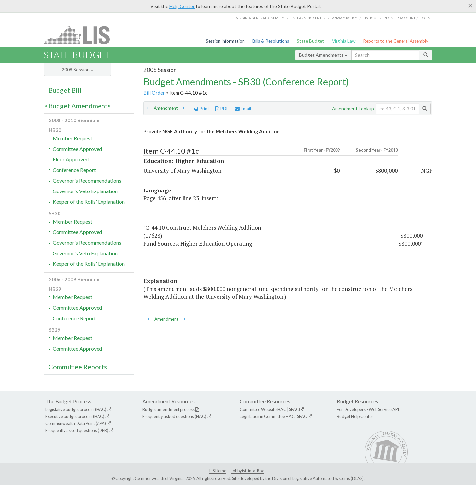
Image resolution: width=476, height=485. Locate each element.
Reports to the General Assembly (395, 41)
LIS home (370, 18)
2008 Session (77, 69)
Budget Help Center (355, 416)
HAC (281, 409)
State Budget (310, 41)
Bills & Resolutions (270, 41)
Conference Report (74, 170)
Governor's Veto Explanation (85, 191)
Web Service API (384, 409)
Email (243, 108)
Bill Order (154, 93)
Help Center (182, 6)
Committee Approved (77, 149)
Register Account (399, 18)
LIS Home (217, 470)
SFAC (294, 409)
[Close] (470, 5)
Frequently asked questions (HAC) (174, 416)
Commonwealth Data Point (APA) (75, 423)
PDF (222, 108)
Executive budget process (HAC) (74, 416)
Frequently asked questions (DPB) (76, 430)
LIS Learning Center (308, 18)
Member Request (72, 138)
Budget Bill (65, 90)
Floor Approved (71, 159)
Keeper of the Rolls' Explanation (89, 201)
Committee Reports (77, 367)
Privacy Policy (344, 18)
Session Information (225, 41)
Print (201, 108)
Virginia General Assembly (260, 18)
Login (425, 18)
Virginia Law (343, 41)
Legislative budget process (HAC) (75, 409)
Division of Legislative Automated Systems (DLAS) (318, 478)
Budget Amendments (323, 55)
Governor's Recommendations (87, 180)
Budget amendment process (168, 409)
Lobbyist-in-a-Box (247, 470)
